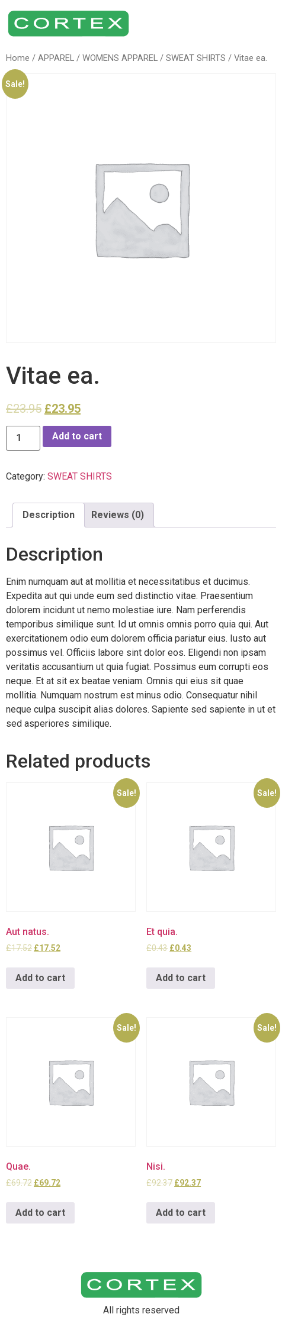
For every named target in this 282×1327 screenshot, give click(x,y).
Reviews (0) (117, 514)
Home (18, 58)
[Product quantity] (23, 438)
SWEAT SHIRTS (196, 58)
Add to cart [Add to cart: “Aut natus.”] (40, 977)
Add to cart (77, 436)
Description (49, 514)
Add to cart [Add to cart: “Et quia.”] (181, 977)
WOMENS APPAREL (120, 58)
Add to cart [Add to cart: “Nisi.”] (181, 1212)
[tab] (48, 515)
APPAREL (56, 58)
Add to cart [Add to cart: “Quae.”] (40, 1212)
